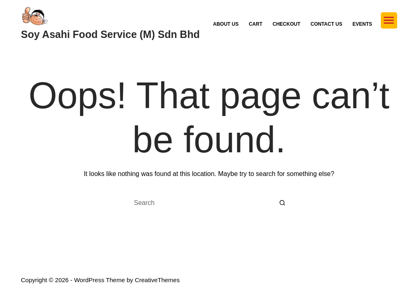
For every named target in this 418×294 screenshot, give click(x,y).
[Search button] (282, 203)
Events (362, 24)
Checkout (286, 24)
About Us (226, 24)
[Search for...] (200, 203)
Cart (255, 24)
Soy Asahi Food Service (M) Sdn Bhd (110, 34)
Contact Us (326, 24)
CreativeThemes (157, 279)
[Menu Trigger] (389, 20)
